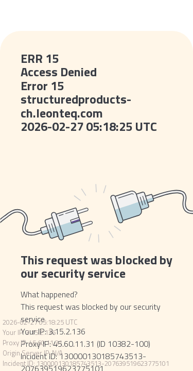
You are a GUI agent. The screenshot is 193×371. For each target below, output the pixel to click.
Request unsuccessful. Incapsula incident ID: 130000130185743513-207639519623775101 (96, 185)
